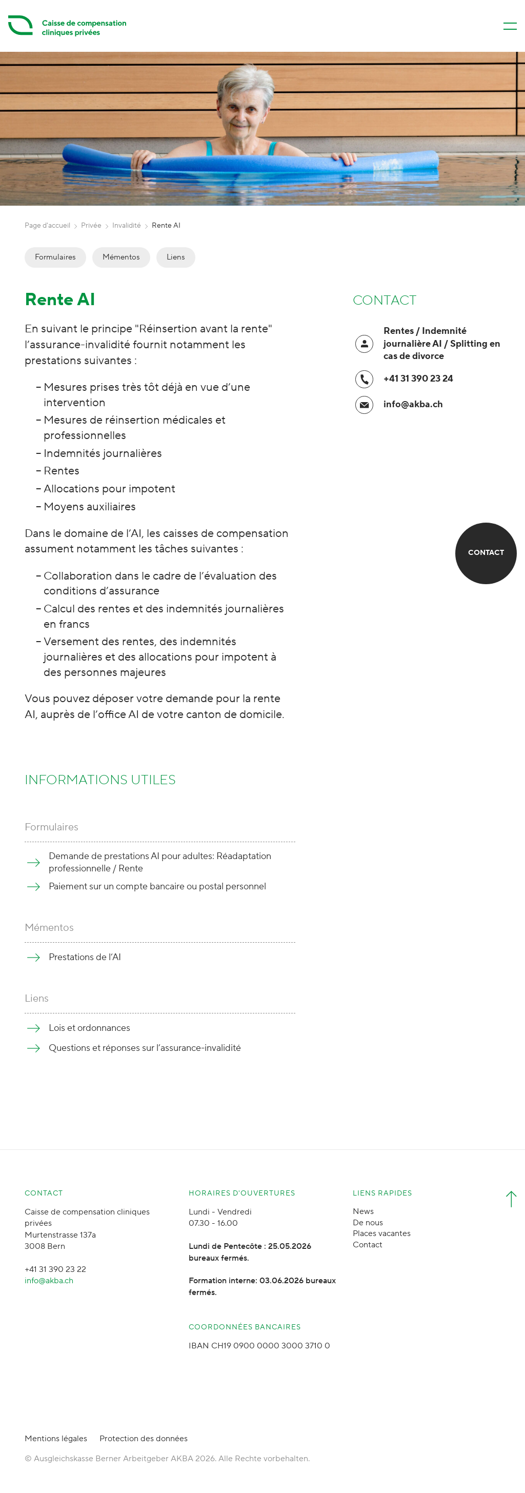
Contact (367, 1245)
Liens (176, 257)
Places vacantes (382, 1233)
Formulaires (55, 257)
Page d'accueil (47, 225)
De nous (368, 1223)
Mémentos (121, 257)
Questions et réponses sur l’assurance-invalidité (145, 1048)
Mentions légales (56, 1439)
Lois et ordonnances (89, 1028)
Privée (91, 225)
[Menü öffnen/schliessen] (510, 26)
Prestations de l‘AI (85, 957)
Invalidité (126, 225)
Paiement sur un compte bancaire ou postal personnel (157, 886)
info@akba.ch (413, 404)
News (363, 1211)
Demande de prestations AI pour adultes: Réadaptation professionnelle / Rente (160, 862)
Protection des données (143, 1439)
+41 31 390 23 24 (418, 379)
